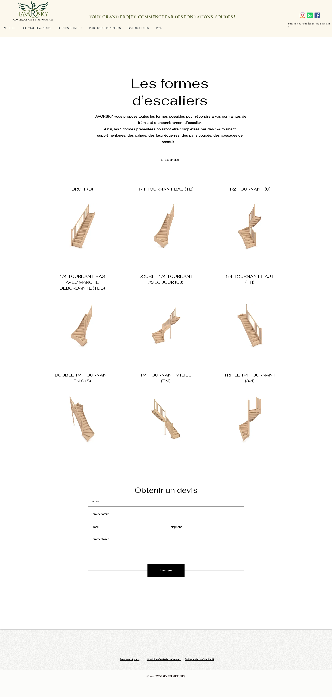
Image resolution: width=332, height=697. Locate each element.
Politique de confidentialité (199, 659)
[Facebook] (317, 15)
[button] (170, 159)
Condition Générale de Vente (164, 659)
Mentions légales (129, 659)
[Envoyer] (166, 570)
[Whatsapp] (310, 15)
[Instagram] (302, 15)
